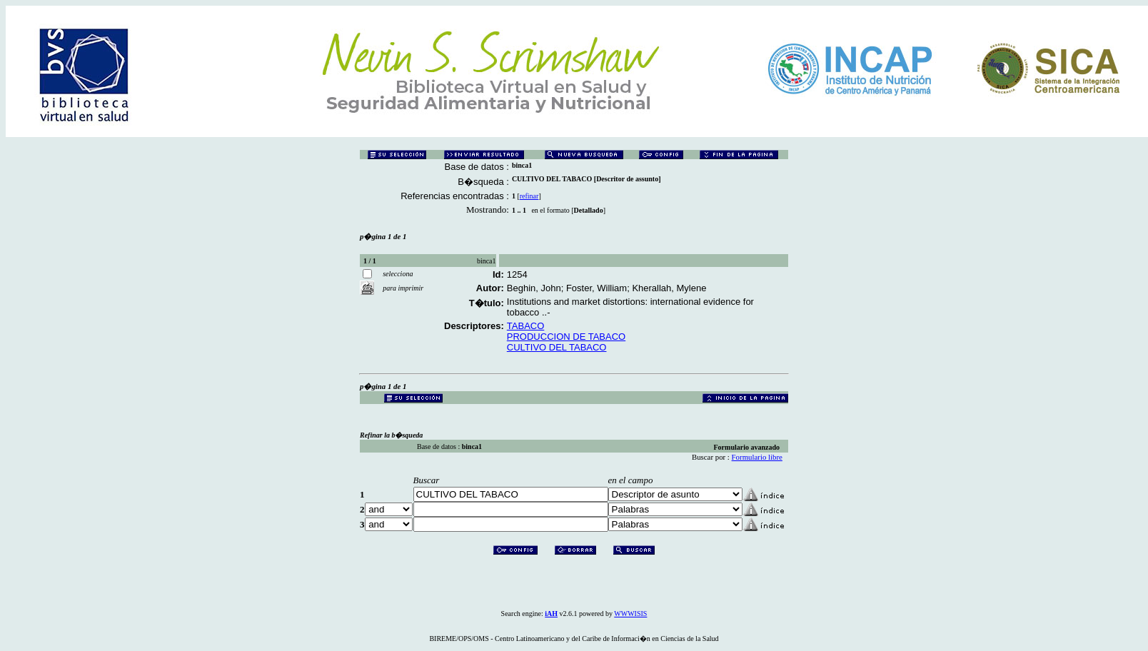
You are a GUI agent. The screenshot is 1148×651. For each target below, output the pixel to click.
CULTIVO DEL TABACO (557, 347)
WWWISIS (630, 613)
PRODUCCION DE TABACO (566, 336)
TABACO (526, 326)
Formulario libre (757, 457)
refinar (529, 196)
